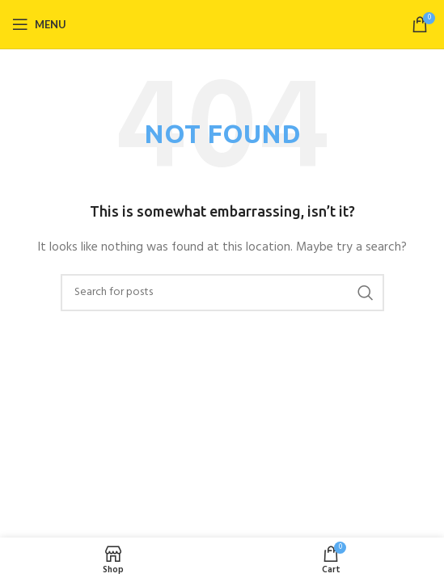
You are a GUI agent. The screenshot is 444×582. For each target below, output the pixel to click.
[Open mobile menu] (39, 24)
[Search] (222, 292)
